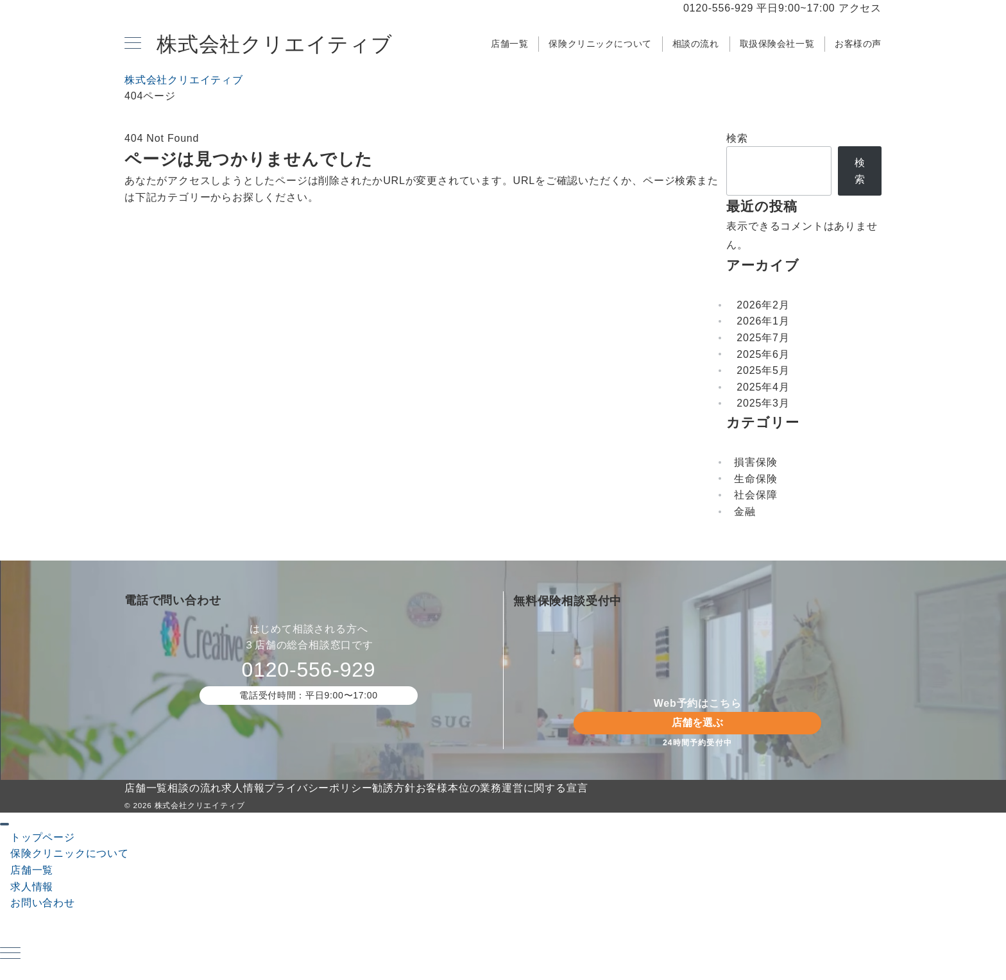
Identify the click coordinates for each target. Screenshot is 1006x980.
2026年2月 (763, 305)
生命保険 (755, 478)
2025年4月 (763, 387)
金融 (745, 511)
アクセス (860, 8)
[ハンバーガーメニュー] (10, 954)
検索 (737, 138)
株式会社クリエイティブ (275, 44)
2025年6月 (763, 354)
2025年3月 (763, 403)
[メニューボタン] (132, 44)
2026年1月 (763, 321)
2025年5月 (763, 370)
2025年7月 (763, 337)
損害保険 (755, 462)
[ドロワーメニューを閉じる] (4, 824)
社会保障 (755, 494)
